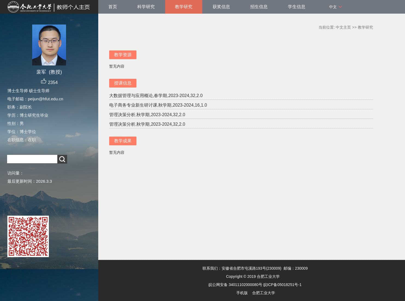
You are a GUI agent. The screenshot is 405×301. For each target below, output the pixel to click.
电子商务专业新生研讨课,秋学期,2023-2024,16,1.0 (158, 105)
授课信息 (123, 83)
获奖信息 (221, 6)
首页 (112, 6)
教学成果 (123, 141)
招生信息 (259, 6)
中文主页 (343, 27)
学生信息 (296, 6)
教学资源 (123, 54)
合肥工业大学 (263, 293)
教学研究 (183, 6)
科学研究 (146, 6)
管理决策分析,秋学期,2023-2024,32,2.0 (147, 114)
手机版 (242, 293)
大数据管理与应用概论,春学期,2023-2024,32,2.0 (155, 95)
